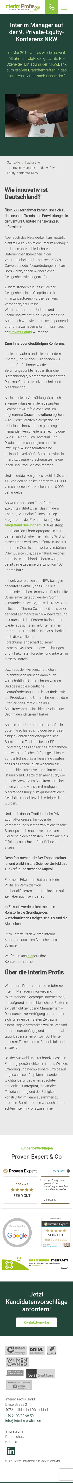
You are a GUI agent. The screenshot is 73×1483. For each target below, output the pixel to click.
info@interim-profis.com (23, 1420)
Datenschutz (15, 1437)
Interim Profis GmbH (22, 8)
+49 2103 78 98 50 (19, 1415)
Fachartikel (32, 162)
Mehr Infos (61, 1171)
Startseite (13, 162)
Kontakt (11, 1442)
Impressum (14, 1431)
